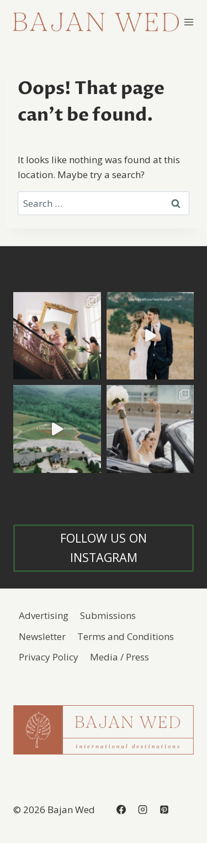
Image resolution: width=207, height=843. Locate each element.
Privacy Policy (48, 657)
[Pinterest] (164, 809)
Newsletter (42, 636)
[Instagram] (142, 809)
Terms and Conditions (125, 636)
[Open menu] (189, 21)
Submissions (108, 615)
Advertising (43, 615)
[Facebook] (121, 809)
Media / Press (119, 657)
